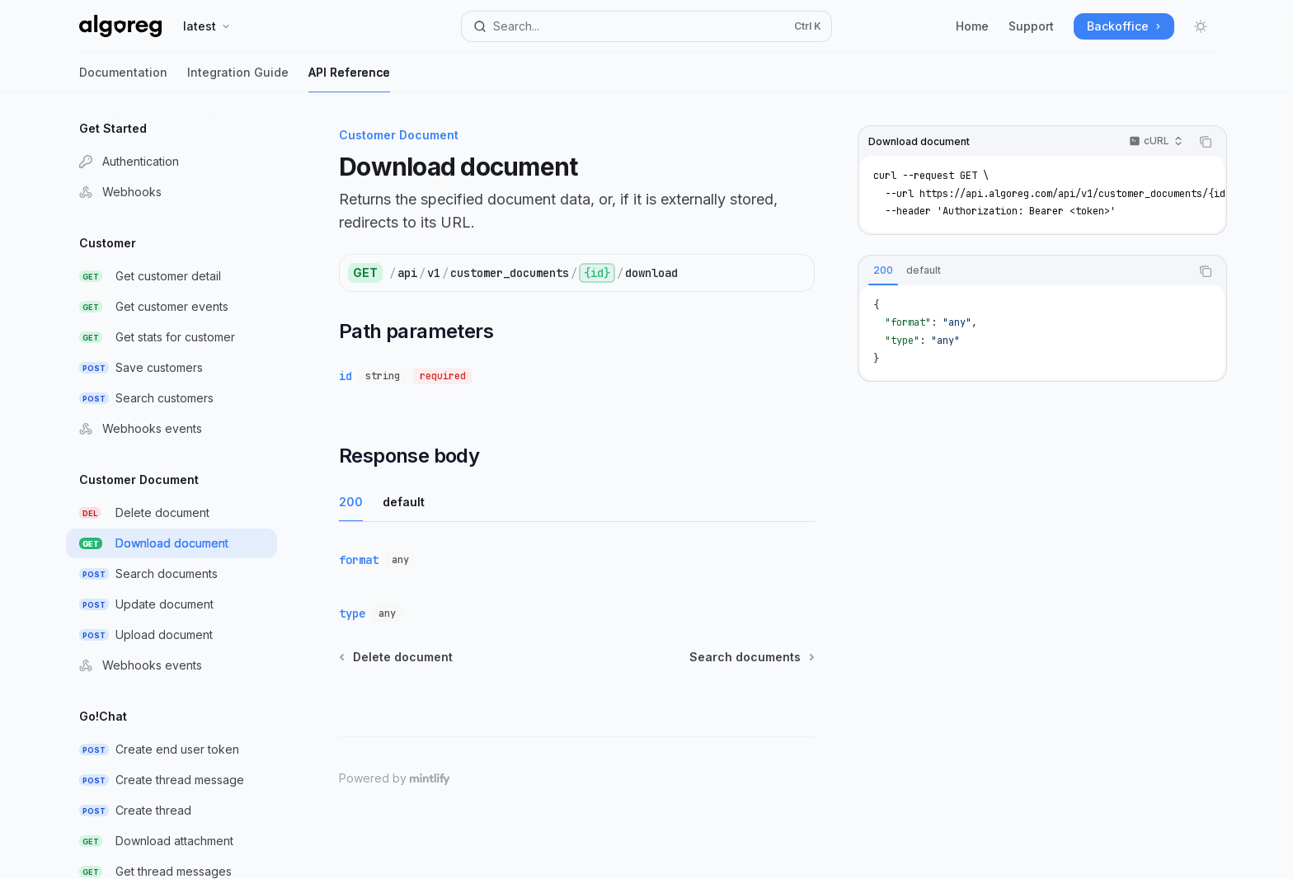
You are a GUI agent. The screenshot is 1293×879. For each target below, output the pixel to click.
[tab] (883, 270)
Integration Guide (238, 78)
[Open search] (646, 26)
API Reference (349, 78)
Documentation (123, 78)
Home (972, 26)
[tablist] (1024, 271)
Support (1031, 26)
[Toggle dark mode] (1200, 26)
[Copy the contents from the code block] (1205, 142)
